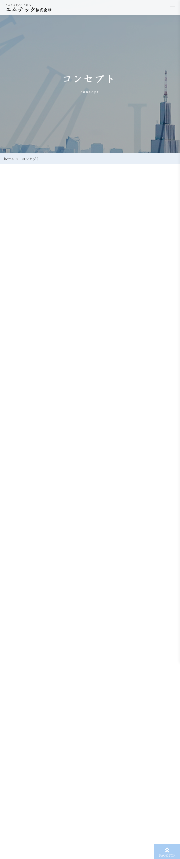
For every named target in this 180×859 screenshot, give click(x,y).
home (9, 158)
